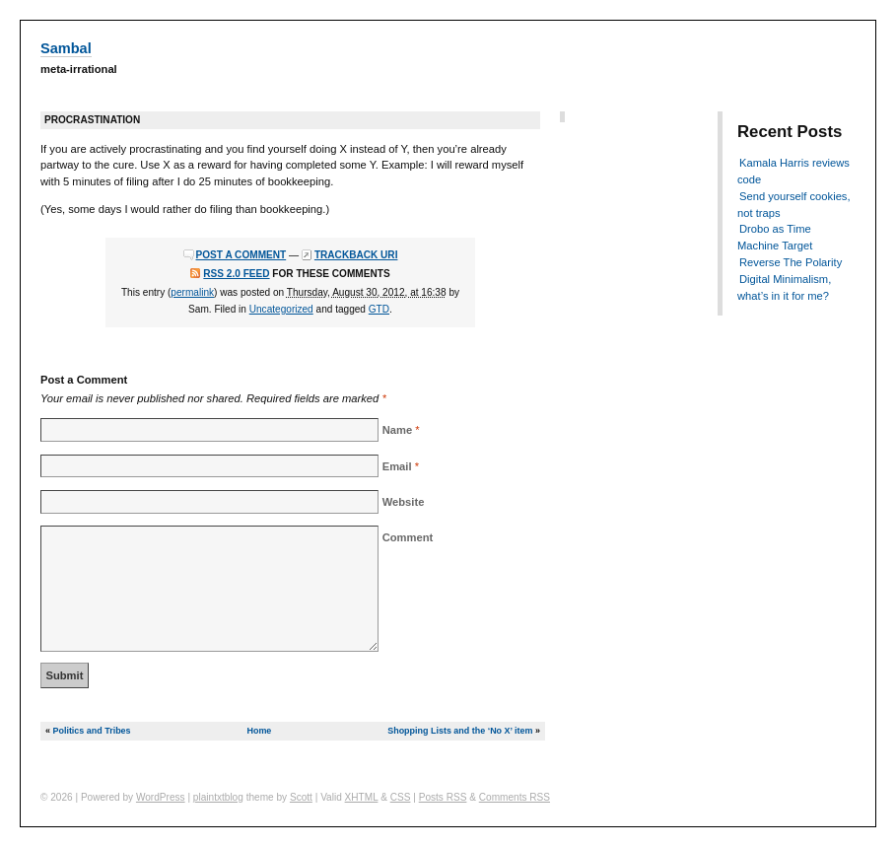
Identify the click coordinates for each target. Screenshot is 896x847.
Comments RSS (514, 797)
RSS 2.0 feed (236, 273)
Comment (408, 537)
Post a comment (241, 254)
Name (397, 430)
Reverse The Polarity (790, 262)
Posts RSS (443, 797)
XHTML (362, 797)
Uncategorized (281, 309)
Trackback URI (356, 254)
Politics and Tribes (91, 731)
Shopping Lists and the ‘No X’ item (459, 731)
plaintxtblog (218, 797)
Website (403, 502)
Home (258, 731)
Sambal (66, 48)
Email (397, 466)
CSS (400, 797)
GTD (379, 309)
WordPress (160, 797)
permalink (192, 292)
